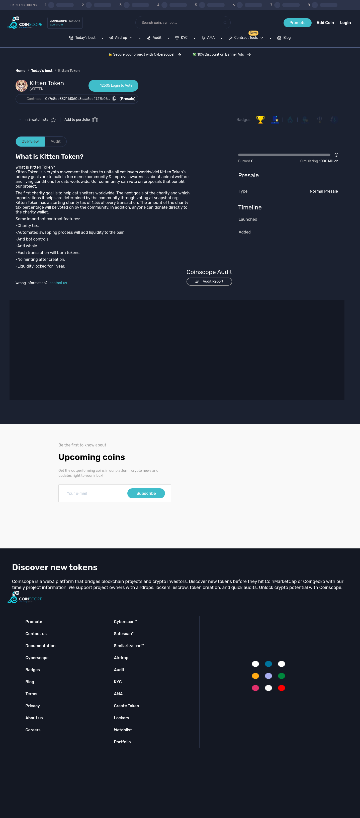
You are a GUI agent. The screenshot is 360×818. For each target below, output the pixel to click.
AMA (118, 693)
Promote (298, 22)
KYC (118, 681)
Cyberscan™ (125, 621)
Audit (56, 141)
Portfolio (122, 742)
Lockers (121, 718)
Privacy (33, 706)
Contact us (36, 633)
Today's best (41, 71)
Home (21, 71)
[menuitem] (82, 38)
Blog (30, 681)
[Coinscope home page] (24, 22)
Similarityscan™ (129, 645)
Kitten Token (69, 71)
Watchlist (123, 730)
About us (34, 718)
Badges (243, 119)
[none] (122, 38)
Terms (31, 693)
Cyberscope (37, 657)
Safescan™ (124, 633)
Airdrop (121, 657)
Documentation (41, 645)
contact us (58, 283)
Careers (33, 730)
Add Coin (325, 22)
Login (345, 22)
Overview (30, 141)
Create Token (126, 706)
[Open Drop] (288, 158)
